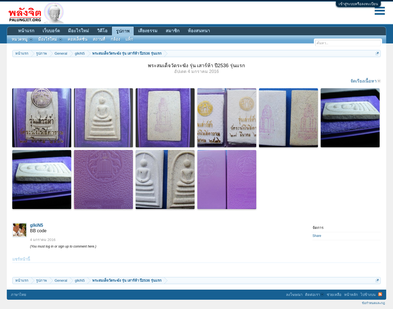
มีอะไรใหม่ (78, 30)
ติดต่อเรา (314, 295)
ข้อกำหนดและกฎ (373, 303)
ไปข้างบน (368, 295)
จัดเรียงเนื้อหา (365, 81)
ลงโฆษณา (294, 295)
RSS (380, 294)
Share (316, 236)
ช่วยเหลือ (334, 295)
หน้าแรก (26, 30)
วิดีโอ (102, 30)
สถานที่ (99, 39)
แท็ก (129, 39)
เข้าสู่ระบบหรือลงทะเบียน (358, 4)
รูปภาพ (123, 31)
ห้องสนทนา (199, 30)
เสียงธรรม (147, 30)
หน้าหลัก (351, 295)
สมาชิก (173, 30)
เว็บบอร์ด (51, 30)
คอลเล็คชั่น (77, 39)
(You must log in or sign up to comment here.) (63, 246)
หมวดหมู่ (22, 39)
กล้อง (115, 39)
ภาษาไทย (18, 295)
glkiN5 (36, 225)
